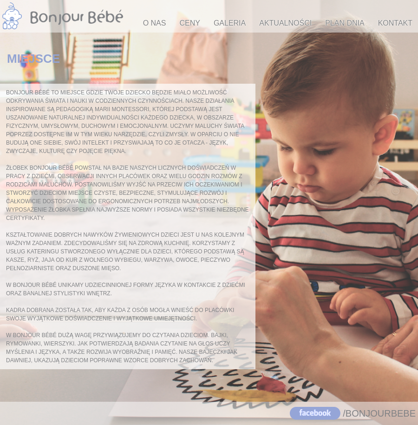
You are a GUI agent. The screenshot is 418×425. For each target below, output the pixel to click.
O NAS (154, 23)
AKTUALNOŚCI (285, 23)
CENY (189, 23)
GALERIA (230, 23)
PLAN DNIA (344, 23)
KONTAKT (395, 23)
